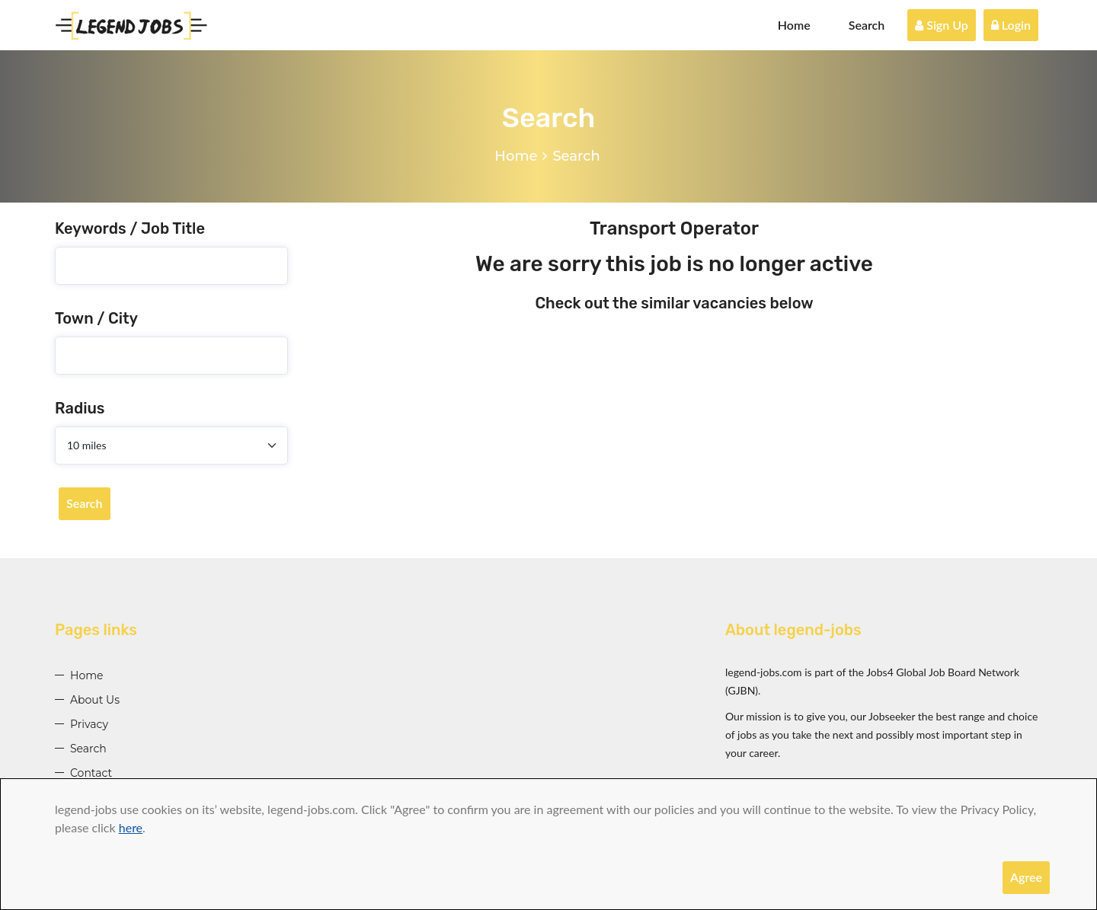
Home (794, 25)
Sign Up (941, 25)
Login (1011, 25)
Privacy (89, 724)
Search (867, 25)
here (130, 827)
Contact (91, 773)
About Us (95, 700)
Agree (1026, 877)
